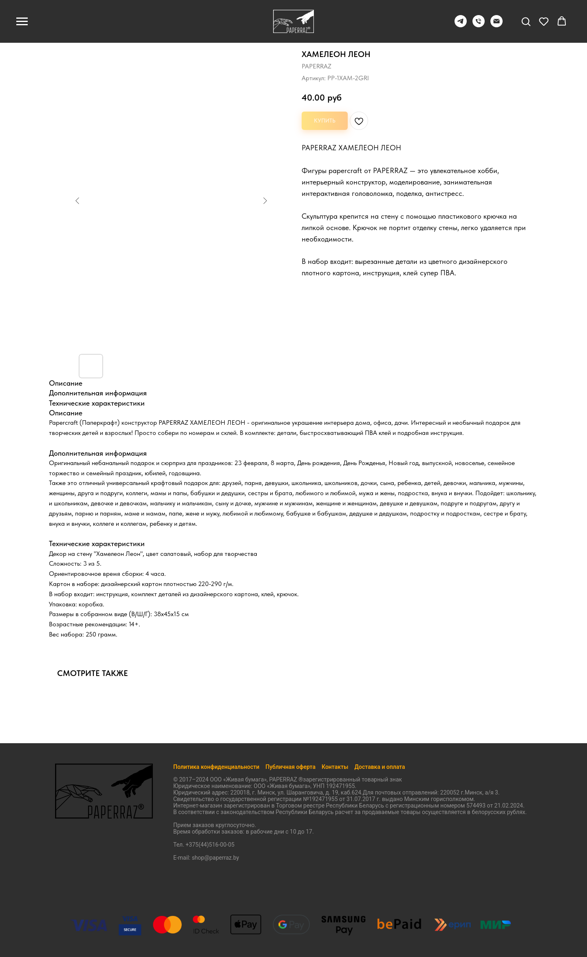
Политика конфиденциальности (216, 767)
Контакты (335, 767)
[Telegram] (461, 25)
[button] (526, 21)
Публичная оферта (290, 767)
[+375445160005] (478, 25)
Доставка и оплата (380, 767)
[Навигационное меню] (22, 22)
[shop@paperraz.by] (496, 25)
